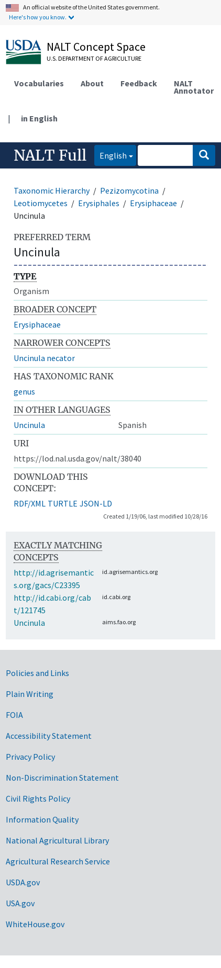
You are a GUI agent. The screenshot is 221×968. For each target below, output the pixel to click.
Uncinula (29, 425)
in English (39, 118)
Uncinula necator (44, 358)
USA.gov (20, 903)
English (110, 155)
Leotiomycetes (41, 203)
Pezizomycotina (129, 190)
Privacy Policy (30, 756)
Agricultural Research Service (58, 861)
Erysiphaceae (153, 203)
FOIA (14, 715)
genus (24, 391)
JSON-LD (96, 503)
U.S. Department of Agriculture (94, 58)
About (92, 83)
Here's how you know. (38, 17)
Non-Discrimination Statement (62, 777)
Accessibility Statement (49, 735)
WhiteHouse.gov (35, 924)
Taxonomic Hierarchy (52, 190)
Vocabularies (39, 83)
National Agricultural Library (57, 840)
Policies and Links (37, 673)
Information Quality (42, 819)
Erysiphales (98, 203)
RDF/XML (30, 503)
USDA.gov (23, 882)
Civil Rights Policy (38, 798)
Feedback (138, 83)
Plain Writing (29, 694)
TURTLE (63, 503)
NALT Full (50, 155)
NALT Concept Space (96, 46)
